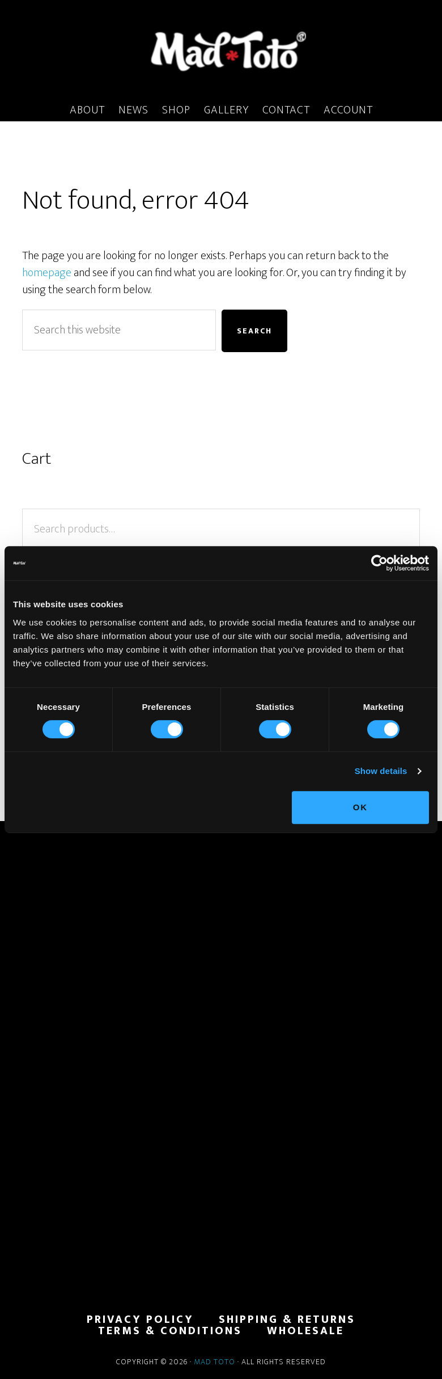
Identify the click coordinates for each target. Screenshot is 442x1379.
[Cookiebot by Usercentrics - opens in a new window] (379, 563)
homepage (46, 272)
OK (360, 807)
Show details (381, 771)
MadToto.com (221, 50)
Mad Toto (214, 1361)
